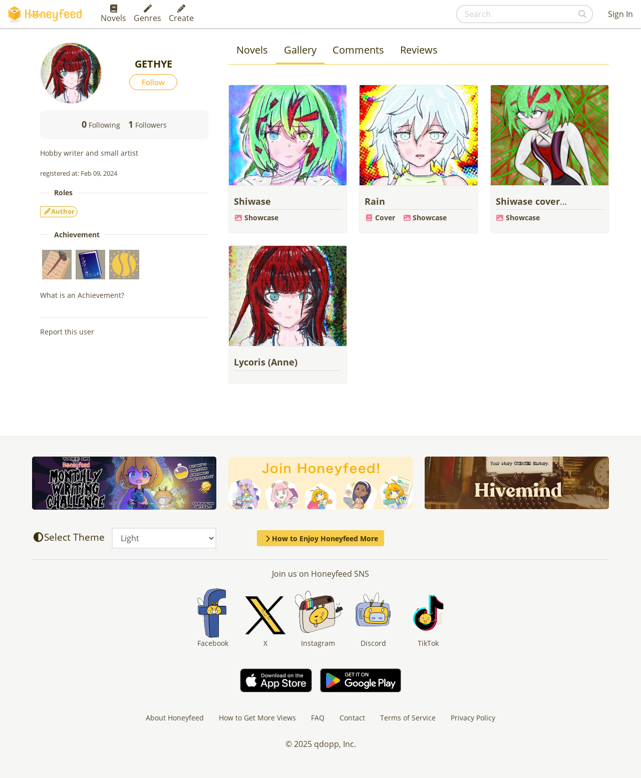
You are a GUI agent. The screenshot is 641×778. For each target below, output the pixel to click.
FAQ (318, 717)
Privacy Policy (473, 717)
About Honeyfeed (175, 717)
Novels (113, 14)
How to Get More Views (257, 717)
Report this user (67, 331)
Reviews (419, 50)
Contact (352, 717)
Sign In (620, 14)
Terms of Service (408, 717)
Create (181, 14)
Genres (147, 14)
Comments (358, 50)
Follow (153, 82)
